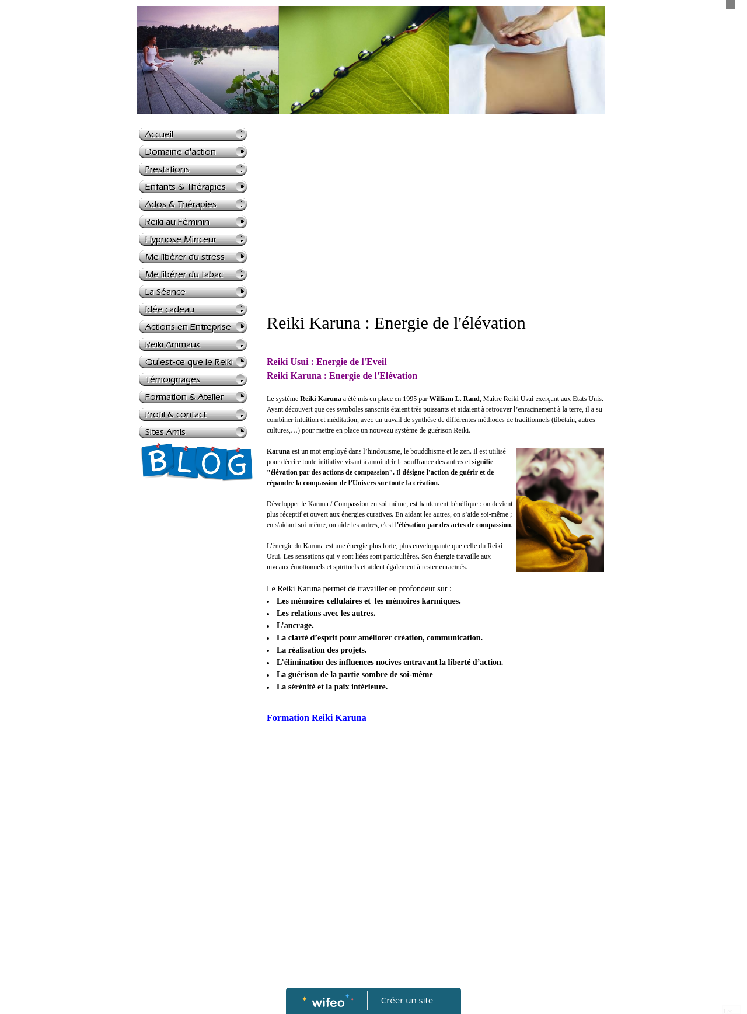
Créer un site (407, 1000)
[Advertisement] (185, 724)
